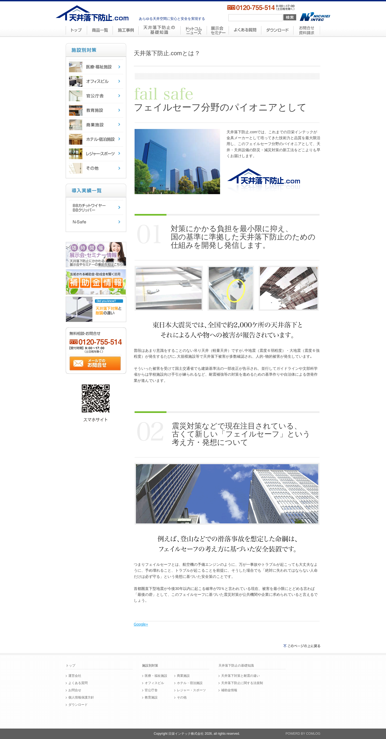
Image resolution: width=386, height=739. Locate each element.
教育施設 (151, 697)
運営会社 (74, 676)
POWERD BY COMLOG (302, 734)
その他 (182, 697)
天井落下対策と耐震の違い (240, 676)
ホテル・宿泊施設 (190, 683)
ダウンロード (78, 705)
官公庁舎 (151, 690)
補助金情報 (229, 690)
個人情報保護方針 (81, 697)
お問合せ (74, 690)
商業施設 (183, 676)
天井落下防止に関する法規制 (242, 683)
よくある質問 (78, 683)
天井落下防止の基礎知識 (236, 665)
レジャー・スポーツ (191, 690)
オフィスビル (154, 683)
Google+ (141, 624)
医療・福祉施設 (156, 676)
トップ (70, 665)
